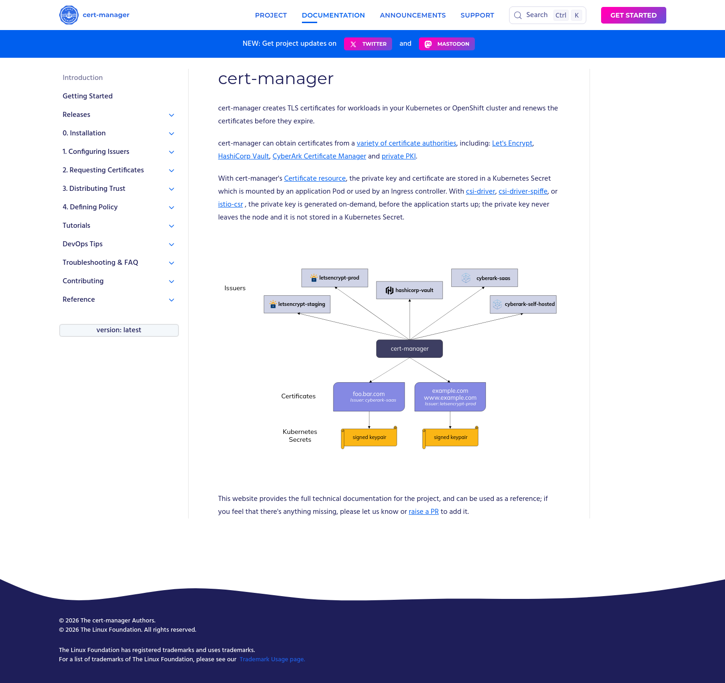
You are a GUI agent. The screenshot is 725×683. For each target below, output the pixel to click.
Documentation (333, 15)
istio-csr (230, 205)
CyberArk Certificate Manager (319, 157)
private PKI (398, 157)
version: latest (118, 330)
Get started (633, 15)
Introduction (83, 78)
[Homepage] (94, 15)
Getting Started (88, 97)
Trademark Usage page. (272, 659)
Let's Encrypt (512, 144)
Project (271, 15)
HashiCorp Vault (243, 157)
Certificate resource (315, 179)
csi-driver (480, 192)
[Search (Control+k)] (547, 15)
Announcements (413, 15)
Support (477, 15)
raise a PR (424, 512)
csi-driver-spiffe (522, 192)
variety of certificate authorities (406, 144)
